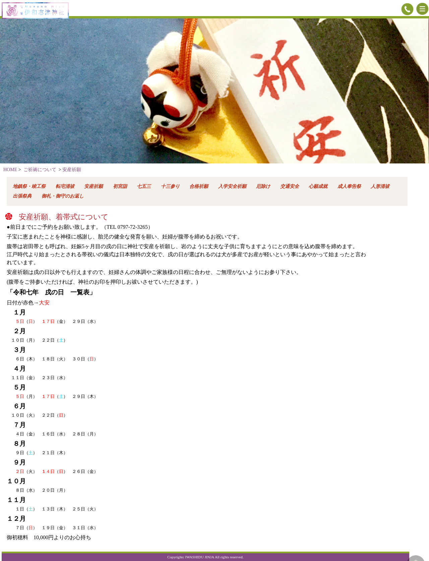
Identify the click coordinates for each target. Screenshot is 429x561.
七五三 (144, 186)
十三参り (170, 186)
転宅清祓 (65, 186)
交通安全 (289, 186)
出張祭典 (22, 196)
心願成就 (318, 186)
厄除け (263, 186)
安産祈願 (71, 169)
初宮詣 (120, 186)
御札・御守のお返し (63, 196)
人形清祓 (380, 186)
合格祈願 (198, 186)
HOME (10, 169)
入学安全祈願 (232, 186)
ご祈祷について (39, 169)
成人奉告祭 (349, 186)
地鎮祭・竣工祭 (29, 186)
